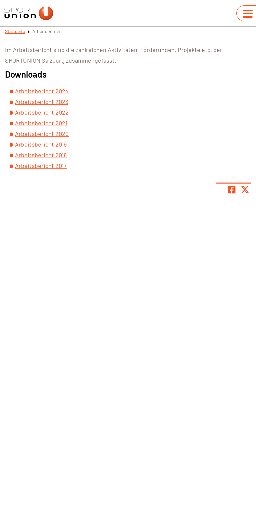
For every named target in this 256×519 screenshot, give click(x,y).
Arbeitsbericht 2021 (41, 123)
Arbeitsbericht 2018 (41, 155)
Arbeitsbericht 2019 (41, 144)
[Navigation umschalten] (247, 13)
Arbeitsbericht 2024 (42, 91)
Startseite (15, 31)
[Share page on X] (245, 190)
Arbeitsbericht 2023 (41, 101)
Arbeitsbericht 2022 (42, 112)
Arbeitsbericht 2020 (42, 133)
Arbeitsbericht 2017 (41, 165)
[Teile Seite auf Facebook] (232, 190)
